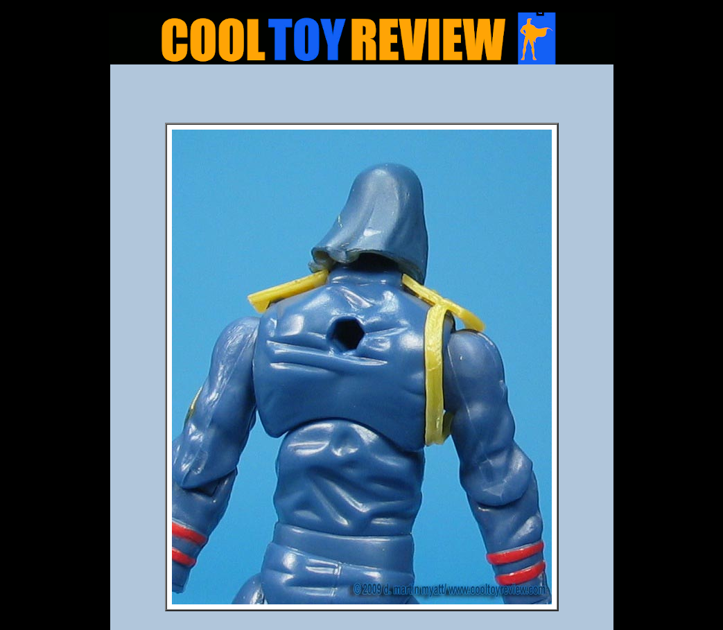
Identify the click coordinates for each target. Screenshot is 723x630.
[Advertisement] (362, 98)
